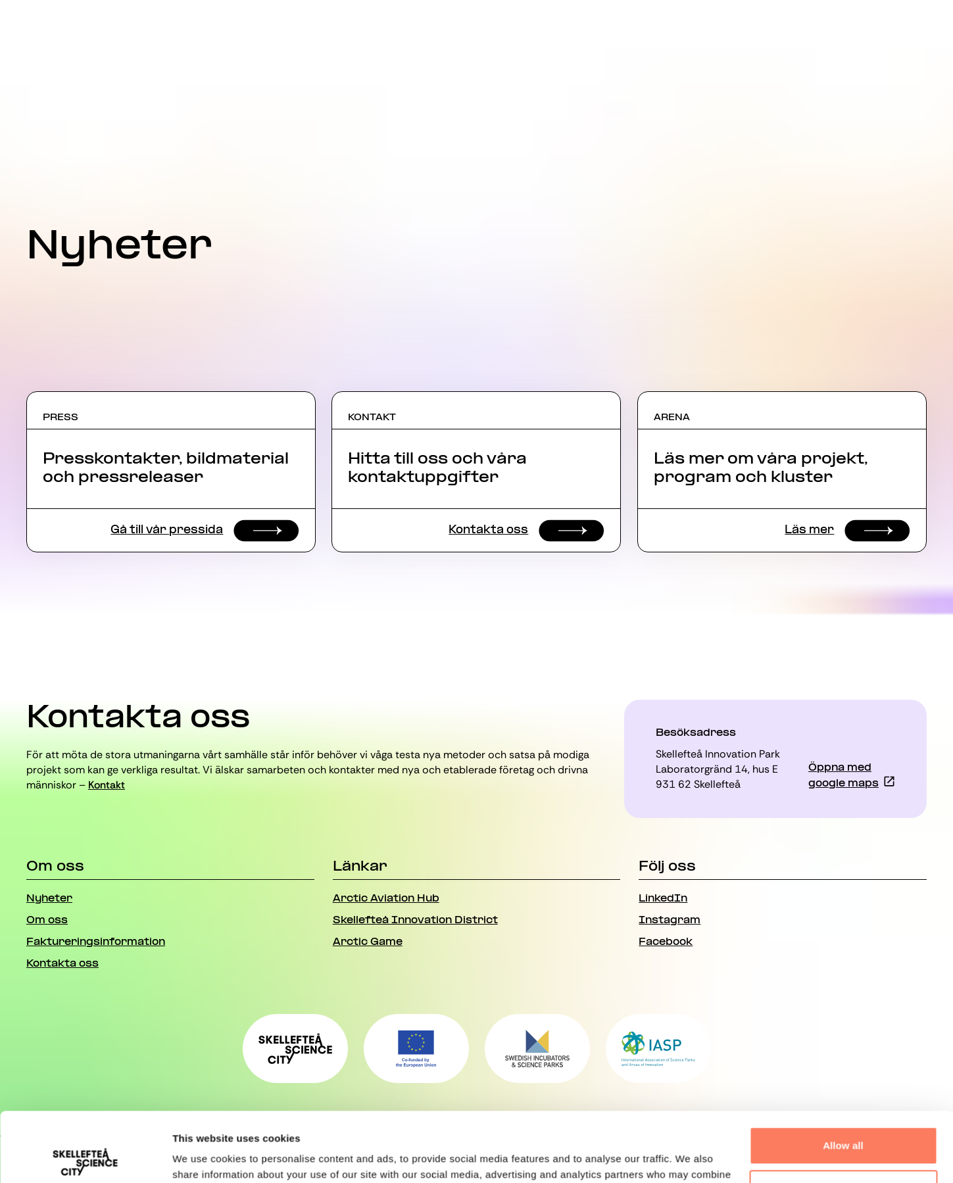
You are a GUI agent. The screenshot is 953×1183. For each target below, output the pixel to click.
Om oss (47, 920)
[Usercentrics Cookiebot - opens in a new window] (85, 1157)
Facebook (666, 942)
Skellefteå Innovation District (415, 920)
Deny (843, 1118)
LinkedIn (663, 899)
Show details (202, 1157)
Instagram (669, 920)
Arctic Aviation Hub (386, 899)
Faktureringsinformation (95, 942)
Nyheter (49, 899)
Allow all (843, 1076)
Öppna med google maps (843, 776)
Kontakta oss (62, 964)
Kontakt (106, 785)
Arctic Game (368, 942)
